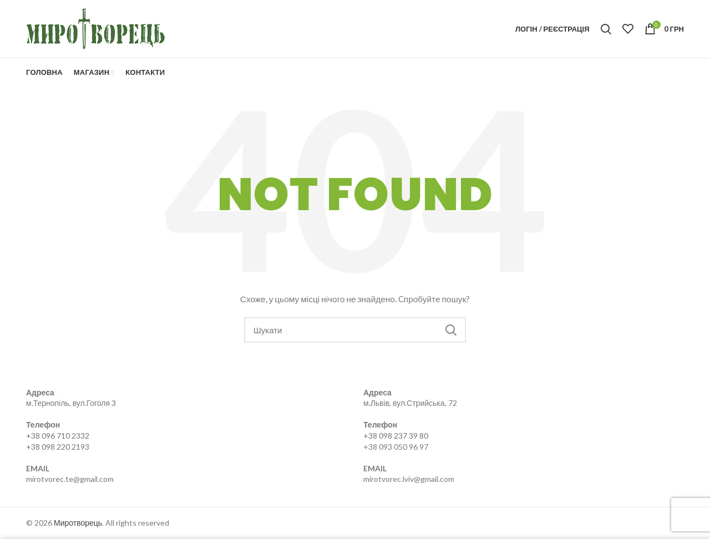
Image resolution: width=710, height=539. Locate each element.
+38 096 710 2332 (57, 435)
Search (451, 330)
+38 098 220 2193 (57, 446)
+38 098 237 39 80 (395, 435)
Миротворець (78, 522)
